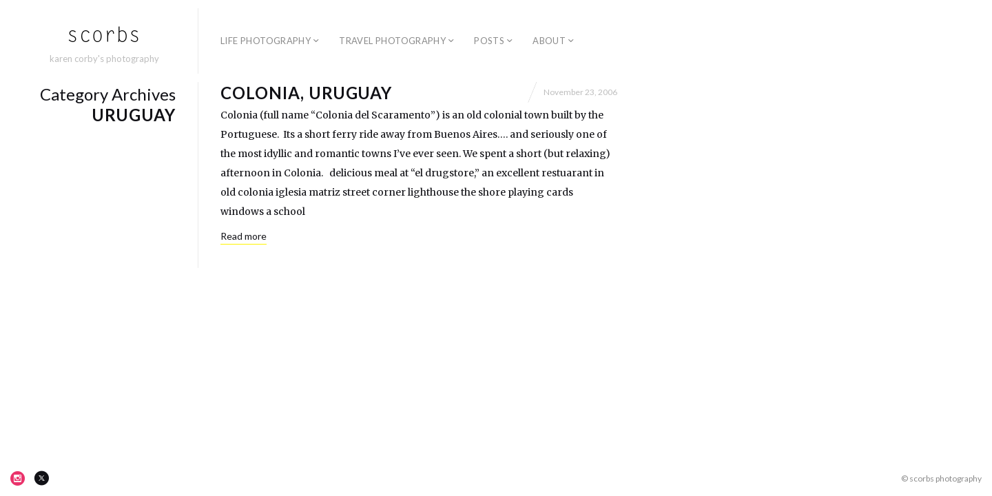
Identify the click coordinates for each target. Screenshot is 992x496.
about (549, 40)
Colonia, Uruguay (306, 93)
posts (489, 40)
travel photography (392, 40)
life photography (265, 40)
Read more (243, 236)
